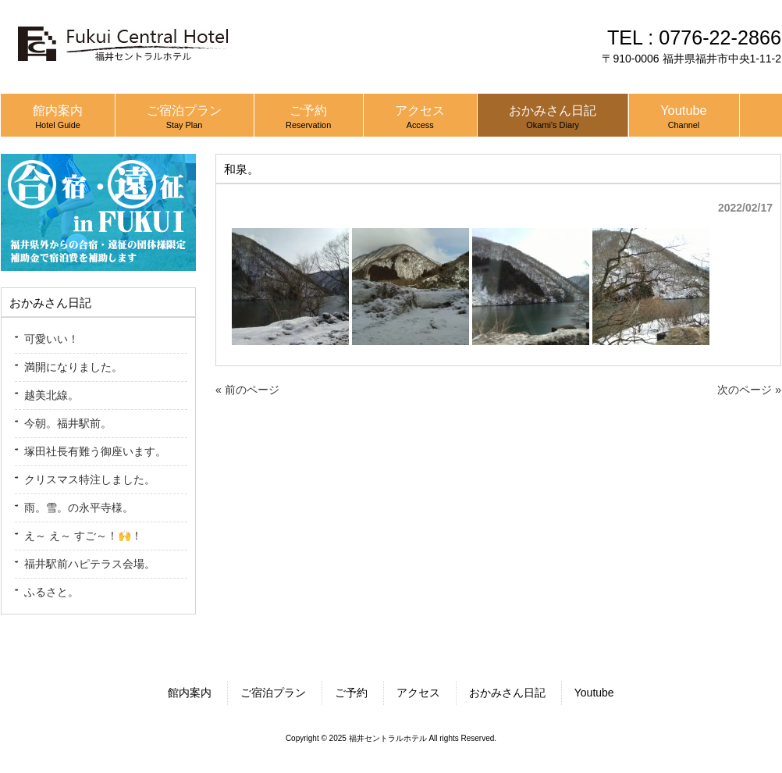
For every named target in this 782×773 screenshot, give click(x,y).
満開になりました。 (73, 367)
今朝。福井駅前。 (68, 423)
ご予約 (351, 692)
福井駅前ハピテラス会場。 (89, 563)
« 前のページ (247, 389)
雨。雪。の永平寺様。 (78, 507)
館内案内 (189, 692)
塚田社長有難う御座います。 (95, 451)
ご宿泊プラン (273, 692)
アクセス (418, 692)
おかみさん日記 (507, 692)
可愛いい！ (51, 339)
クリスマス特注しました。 (89, 479)
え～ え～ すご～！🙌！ (83, 535)
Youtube (594, 692)
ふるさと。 (51, 592)
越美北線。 (51, 395)
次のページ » (749, 389)
